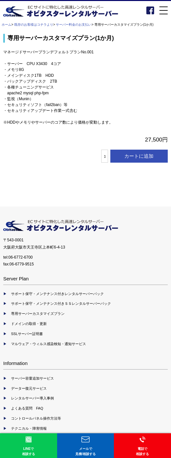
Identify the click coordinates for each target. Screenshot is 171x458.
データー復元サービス (29, 388)
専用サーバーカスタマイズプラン (38, 314)
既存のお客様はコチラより (33, 24)
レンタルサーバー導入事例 (32, 398)
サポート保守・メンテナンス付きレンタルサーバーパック (57, 294)
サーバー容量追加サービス (32, 378)
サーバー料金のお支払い (74, 24)
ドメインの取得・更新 (29, 324)
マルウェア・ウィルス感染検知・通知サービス (48, 344)
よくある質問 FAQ (27, 408)
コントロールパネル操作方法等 (36, 418)
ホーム (6, 24)
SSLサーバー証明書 (27, 334)
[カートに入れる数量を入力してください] (104, 156)
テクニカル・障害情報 (29, 428)
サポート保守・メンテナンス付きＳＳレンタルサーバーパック (61, 303)
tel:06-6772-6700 (18, 257)
